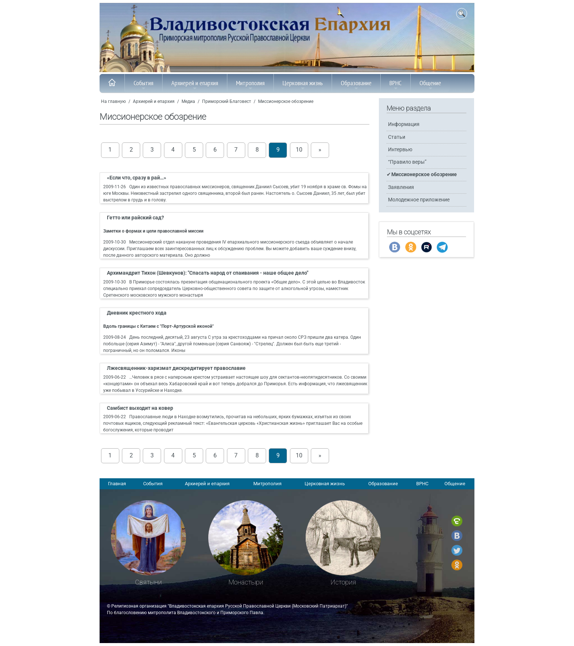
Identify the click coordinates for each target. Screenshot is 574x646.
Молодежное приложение (419, 200)
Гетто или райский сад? (135, 218)
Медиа (188, 101)
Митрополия (250, 85)
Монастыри (245, 582)
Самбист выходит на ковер (140, 408)
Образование (356, 85)
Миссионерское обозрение (285, 101)
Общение (430, 85)
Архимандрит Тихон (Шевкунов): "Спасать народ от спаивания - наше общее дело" (207, 273)
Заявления (401, 187)
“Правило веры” (407, 162)
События (143, 85)
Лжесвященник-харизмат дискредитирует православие (176, 368)
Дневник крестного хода (137, 313)
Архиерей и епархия (194, 85)
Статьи (396, 137)
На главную (113, 101)
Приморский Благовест (226, 101)
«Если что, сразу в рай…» (136, 178)
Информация (404, 124)
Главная (117, 483)
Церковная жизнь (303, 85)
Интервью (400, 149)
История (343, 582)
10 (299, 149)
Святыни (148, 582)
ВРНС (396, 85)
